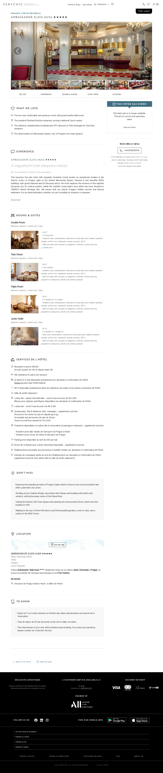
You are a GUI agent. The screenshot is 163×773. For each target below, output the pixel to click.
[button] (101, 4)
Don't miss (93, 94)
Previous (17, 51)
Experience (46, 94)
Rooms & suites (69, 94)
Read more (16, 199)
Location (116, 94)
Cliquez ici (18, 383)
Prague (15, 13)
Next (145, 51)
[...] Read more (47, 248)
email (82, 686)
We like (22, 94)
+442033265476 (129, 150)
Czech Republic (31, 13)
